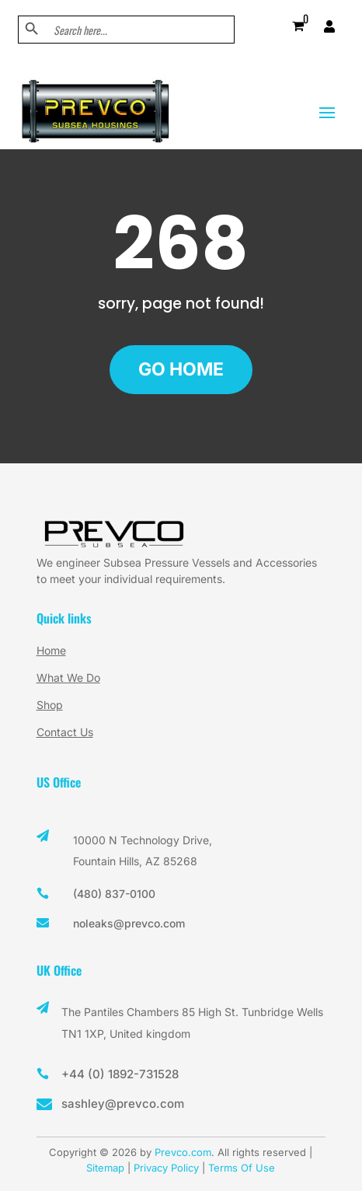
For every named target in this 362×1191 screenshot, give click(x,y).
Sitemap (105, 1167)
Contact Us (65, 732)
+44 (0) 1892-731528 (120, 1074)
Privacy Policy (166, 1167)
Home (51, 650)
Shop (50, 704)
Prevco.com (183, 1152)
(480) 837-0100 (114, 893)
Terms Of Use (241, 1167)
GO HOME (181, 369)
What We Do (68, 677)
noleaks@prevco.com (129, 923)
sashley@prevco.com (122, 1103)
